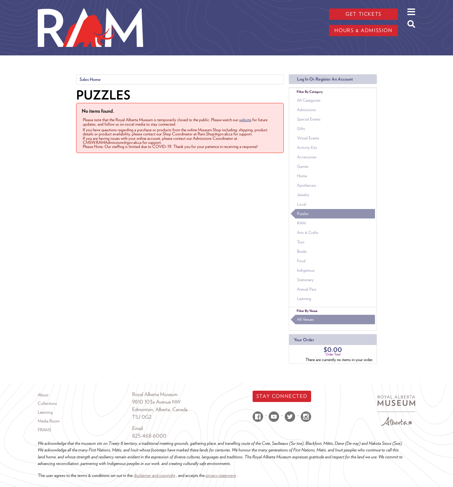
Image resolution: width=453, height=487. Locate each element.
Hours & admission (363, 30)
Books (302, 251)
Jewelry (303, 194)
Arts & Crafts (307, 232)
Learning (304, 298)
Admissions (306, 109)
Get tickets (363, 14)
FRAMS (44, 429)
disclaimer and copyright (154, 475)
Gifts (301, 128)
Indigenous (306, 270)
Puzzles (303, 213)
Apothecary (306, 185)
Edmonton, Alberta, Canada (159, 409)
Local (301, 204)
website (245, 119)
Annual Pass (306, 289)
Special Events (309, 119)
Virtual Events (308, 138)
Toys (301, 242)
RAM (301, 223)
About (43, 394)
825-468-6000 (149, 436)
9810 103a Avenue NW (156, 402)
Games (303, 166)
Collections (47, 403)
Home (302, 175)
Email (137, 428)
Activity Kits (307, 147)
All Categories (309, 100)
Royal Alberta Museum (154, 394)
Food (301, 260)
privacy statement (221, 475)
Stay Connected (281, 396)
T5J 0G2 (142, 417)
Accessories (306, 157)
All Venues (305, 319)
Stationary (305, 279)
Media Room (48, 420)
